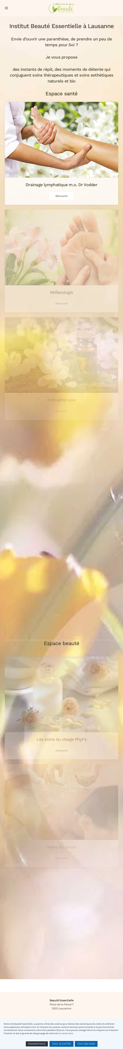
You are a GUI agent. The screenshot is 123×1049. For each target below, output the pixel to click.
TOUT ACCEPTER (61, 1043)
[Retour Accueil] (61, 8)
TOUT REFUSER (86, 1043)
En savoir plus (66, 1033)
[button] (6, 8)
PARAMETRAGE (37, 1043)
